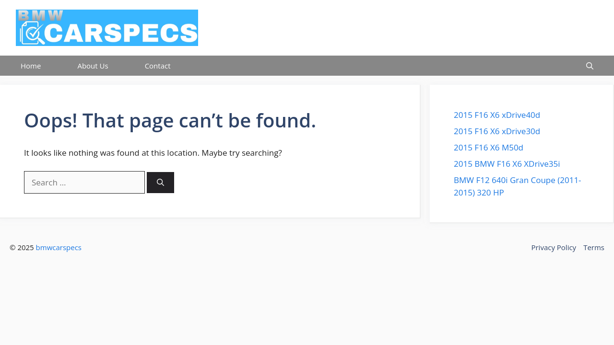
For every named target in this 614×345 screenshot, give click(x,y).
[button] (590, 66)
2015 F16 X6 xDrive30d (497, 131)
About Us (92, 65)
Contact (158, 65)
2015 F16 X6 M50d (488, 147)
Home (31, 65)
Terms (593, 247)
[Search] (160, 183)
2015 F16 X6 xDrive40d (497, 114)
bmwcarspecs (59, 247)
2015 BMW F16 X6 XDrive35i (507, 163)
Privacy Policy (553, 247)
